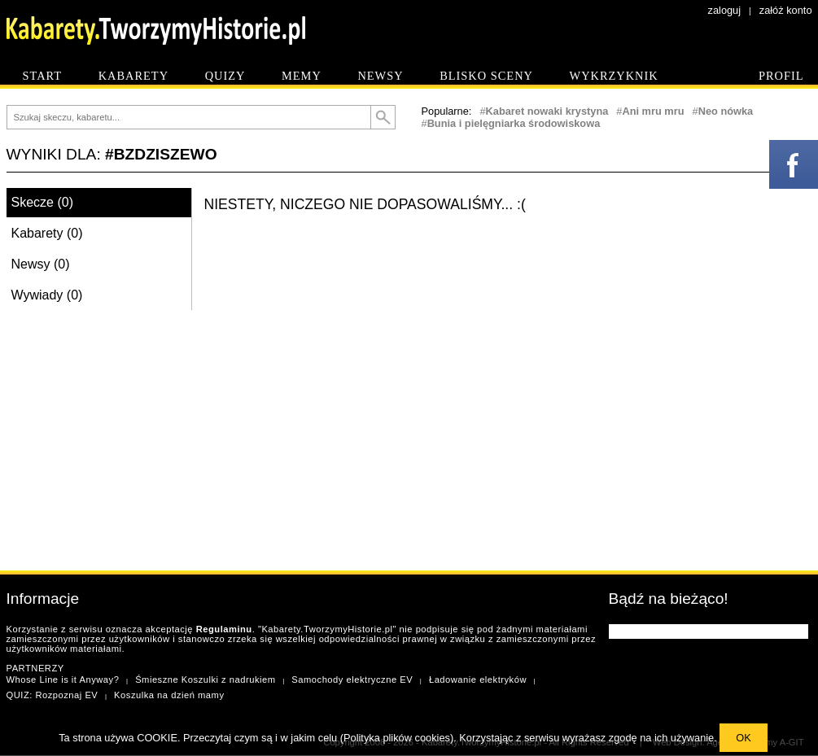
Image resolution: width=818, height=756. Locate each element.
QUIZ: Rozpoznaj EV (52, 695)
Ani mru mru (653, 111)
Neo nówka (726, 111)
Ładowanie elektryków (478, 679)
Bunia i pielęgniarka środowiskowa (514, 123)
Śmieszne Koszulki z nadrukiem (205, 679)
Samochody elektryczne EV (352, 679)
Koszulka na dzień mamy (169, 695)
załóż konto (785, 10)
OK (743, 738)
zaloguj (724, 10)
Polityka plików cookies (396, 738)
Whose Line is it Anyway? (63, 679)
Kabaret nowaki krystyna (547, 111)
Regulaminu (224, 629)
